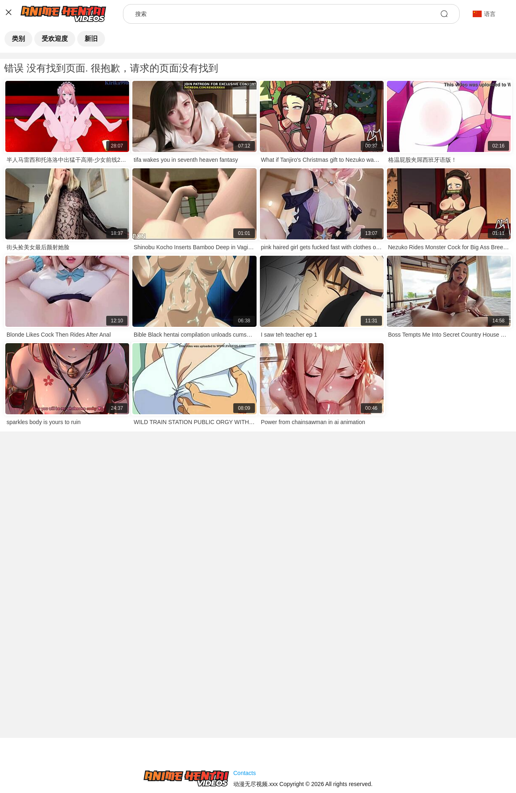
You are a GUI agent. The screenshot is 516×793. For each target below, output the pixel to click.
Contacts (244, 773)
